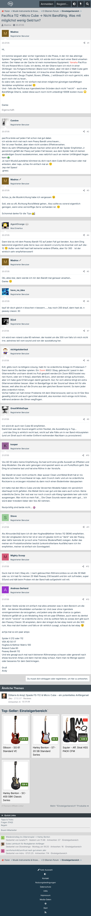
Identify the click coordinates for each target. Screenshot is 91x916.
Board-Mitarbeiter (9, 830)
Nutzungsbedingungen (45, 882)
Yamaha (74, 62)
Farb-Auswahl (45, 870)
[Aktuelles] (81, 4)
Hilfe (45, 891)
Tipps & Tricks (7, 819)
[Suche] (87, 4)
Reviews (27, 698)
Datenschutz (45, 887)
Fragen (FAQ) (7, 822)
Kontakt (45, 878)
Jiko (10, 698)
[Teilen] (84, 43)
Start (45, 908)
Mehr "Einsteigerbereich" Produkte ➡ (69, 805)
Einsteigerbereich (70, 840)
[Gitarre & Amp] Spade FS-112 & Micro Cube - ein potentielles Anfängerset (48, 695)
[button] (74, 4)
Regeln (4, 825)
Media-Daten (45, 899)
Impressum (45, 895)
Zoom (42, 370)
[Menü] (4, 4)
